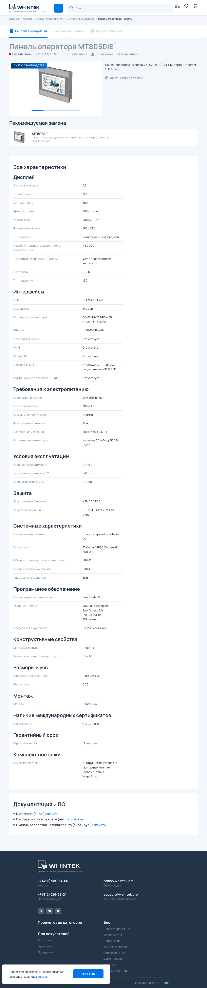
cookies (43, 976)
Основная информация (31, 31)
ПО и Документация (117, 970)
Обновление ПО (114, 953)
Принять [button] (88, 974)
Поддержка (45, 952)
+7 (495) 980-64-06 (53, 881)
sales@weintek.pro (119, 881)
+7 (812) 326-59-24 (52, 894)
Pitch (165, 983)
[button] (58, 8)
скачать (52, 813)
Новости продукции (117, 929)
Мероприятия (113, 935)
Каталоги (110, 965)
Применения (112, 941)
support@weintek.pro (121, 894)
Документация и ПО (109, 31)
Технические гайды (116, 947)
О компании (46, 940)
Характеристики (71, 31)
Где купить (45, 946)
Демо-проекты (113, 958)
